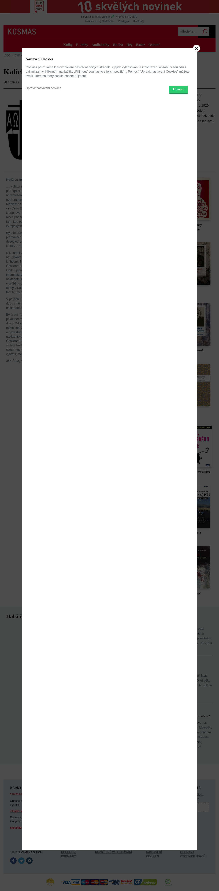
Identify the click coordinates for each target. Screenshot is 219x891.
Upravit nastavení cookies (44, 464)
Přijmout (179, 465)
